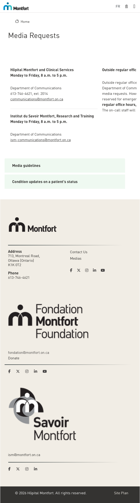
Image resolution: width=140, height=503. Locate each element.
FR (118, 6)
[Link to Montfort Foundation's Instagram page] (28, 371)
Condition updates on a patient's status (45, 181)
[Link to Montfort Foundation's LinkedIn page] (37, 371)
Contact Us (78, 252)
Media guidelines (26, 165)
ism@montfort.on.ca (24, 454)
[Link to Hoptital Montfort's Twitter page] (80, 270)
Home (25, 21)
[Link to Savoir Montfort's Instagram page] (28, 469)
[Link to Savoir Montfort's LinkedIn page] (37, 469)
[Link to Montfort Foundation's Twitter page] (19, 371)
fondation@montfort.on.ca (28, 352)
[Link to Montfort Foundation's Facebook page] (10, 371)
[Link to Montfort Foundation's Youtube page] (45, 371)
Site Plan (121, 493)
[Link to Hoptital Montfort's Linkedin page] (96, 270)
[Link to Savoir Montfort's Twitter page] (19, 469)
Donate (13, 358)
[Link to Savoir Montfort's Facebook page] (10, 469)
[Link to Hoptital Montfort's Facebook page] (72, 270)
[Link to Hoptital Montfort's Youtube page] (103, 270)
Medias (75, 258)
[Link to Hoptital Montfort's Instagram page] (88, 270)
